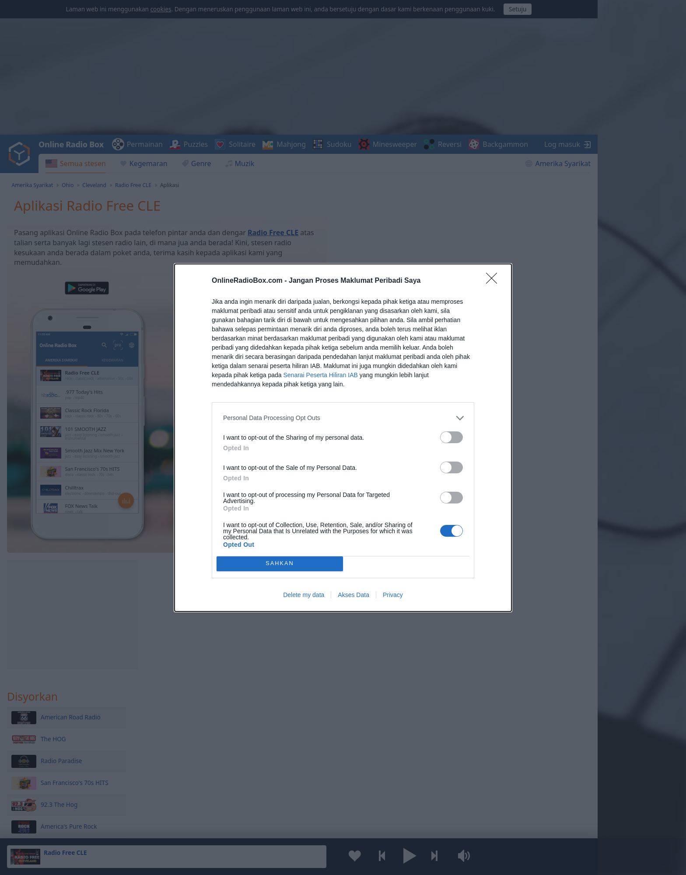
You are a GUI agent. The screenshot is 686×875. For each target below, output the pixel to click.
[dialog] (343, 437)
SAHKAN (280, 563)
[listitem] (343, 418)
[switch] (451, 437)
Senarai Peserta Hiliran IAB (320, 375)
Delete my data (303, 594)
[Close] (494, 281)
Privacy (393, 594)
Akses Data (353, 594)
